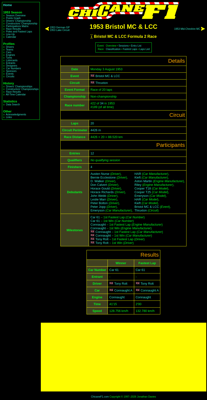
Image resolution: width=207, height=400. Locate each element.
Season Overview (15, 15)
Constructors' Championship (21, 23)
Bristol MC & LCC (108, 76)
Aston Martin (143, 181)
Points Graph (13, 18)
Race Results (13, 29)
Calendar (11, 37)
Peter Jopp (98, 207)
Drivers (10, 47)
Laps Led (144, 49)
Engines (10, 55)
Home (7, 5)
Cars (8, 52)
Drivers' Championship (18, 21)
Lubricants (11, 60)
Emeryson (97, 210)
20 (92, 123)
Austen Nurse (99, 174)
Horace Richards (102, 192)
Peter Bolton (99, 203)
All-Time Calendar (16, 94)
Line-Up (10, 34)
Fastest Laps (130, 49)
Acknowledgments (16, 114)
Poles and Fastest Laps (19, 31)
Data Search (13, 104)
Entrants (10, 63)
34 (101, 103)
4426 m (95, 130)
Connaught (98, 224)
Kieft (137, 177)
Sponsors (11, 71)
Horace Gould (100, 188)
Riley (137, 185)
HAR (137, 174)
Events (9, 73)
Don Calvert (98, 185)
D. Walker (97, 181)
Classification (113, 49)
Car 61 (95, 217)
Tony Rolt (102, 239)
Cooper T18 (142, 188)
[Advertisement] (123, 357)
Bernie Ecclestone (103, 177)
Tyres (9, 57)
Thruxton (102, 83)
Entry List (136, 45)
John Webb (98, 196)
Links (9, 117)
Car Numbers (13, 68)
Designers (11, 65)
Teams (9, 49)
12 (92, 153)
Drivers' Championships (19, 86)
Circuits (10, 76)
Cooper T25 (142, 192)
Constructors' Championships (22, 89)
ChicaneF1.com (100, 396)
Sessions (124, 45)
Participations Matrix (17, 26)
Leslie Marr (98, 199)
